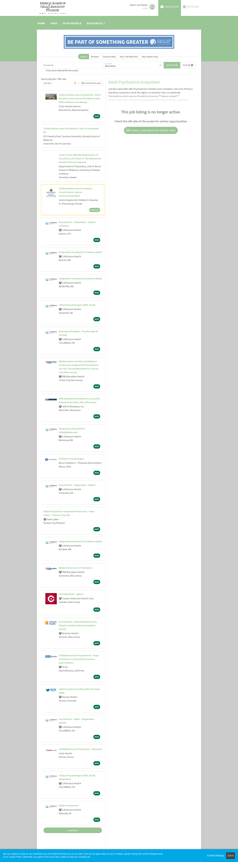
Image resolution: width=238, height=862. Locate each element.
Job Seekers (169, 7)
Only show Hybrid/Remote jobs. (62, 70)
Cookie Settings (215, 855)
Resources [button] (95, 23)
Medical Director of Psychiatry (75, 567)
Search (83, 56)
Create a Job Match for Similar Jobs (150, 130)
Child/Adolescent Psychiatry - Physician (80, 749)
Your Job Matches (129, 56)
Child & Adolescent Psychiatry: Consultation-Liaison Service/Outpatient (75, 192)
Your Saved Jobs (150, 56)
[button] (188, 65)
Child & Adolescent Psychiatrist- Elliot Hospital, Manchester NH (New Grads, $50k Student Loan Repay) (80, 98)
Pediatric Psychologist (71, 458)
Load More (72, 830)
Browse (95, 56)
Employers (191, 7)
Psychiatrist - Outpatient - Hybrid (77, 484)
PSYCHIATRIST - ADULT (71, 594)
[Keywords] (72, 65)
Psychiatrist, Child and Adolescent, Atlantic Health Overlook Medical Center (78, 625)
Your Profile (72, 23)
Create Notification (91, 83)
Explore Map (109, 56)
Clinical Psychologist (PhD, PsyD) (77, 304)
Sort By (47, 83)
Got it (230, 855)
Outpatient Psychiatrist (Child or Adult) (80, 252)
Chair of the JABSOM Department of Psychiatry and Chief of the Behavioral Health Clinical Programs (80, 158)
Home (41, 23)
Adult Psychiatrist (68, 805)
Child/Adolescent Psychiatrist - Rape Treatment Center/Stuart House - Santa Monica (79, 659)
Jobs (54, 23)
